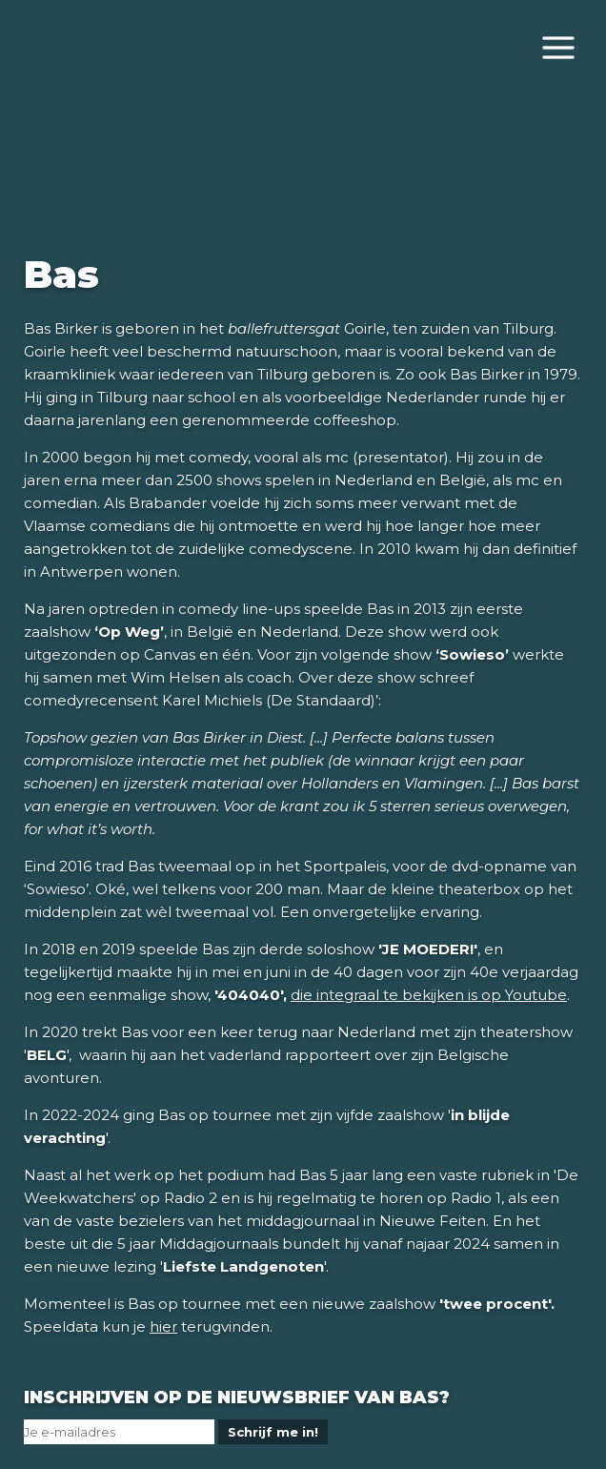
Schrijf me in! (273, 1431)
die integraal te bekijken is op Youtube (429, 995)
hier (163, 1326)
